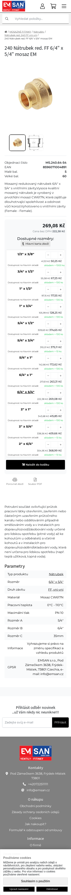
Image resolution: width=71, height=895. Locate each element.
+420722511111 (38, 784)
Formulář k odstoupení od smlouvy (35, 830)
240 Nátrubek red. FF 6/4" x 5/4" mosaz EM (28, 38)
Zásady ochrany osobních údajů (35, 812)
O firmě (35, 845)
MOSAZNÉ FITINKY (20, 31)
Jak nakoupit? (35, 824)
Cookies (35, 818)
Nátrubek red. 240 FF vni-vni (21, 35)
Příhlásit (60, 722)
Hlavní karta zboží (35, 243)
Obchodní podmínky (35, 806)
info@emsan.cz (38, 790)
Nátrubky (38, 31)
